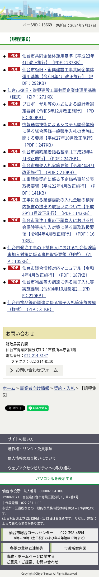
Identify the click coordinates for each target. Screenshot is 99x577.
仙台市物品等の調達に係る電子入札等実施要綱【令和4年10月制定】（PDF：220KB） (58, 288)
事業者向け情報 (34, 388)
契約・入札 (64, 388)
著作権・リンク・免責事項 (30, 448)
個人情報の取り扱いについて (32, 458)
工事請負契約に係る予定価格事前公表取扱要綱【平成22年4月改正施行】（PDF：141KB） (58, 186)
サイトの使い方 (21, 438)
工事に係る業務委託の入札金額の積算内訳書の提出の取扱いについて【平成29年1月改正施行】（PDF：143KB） (58, 206)
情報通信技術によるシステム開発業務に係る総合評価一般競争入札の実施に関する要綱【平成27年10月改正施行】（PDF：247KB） (58, 134)
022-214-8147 (36, 355)
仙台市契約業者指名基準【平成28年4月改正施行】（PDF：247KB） (57, 155)
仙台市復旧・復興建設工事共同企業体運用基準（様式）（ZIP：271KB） (51, 93)
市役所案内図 (75, 548)
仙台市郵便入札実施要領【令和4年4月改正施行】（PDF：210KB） (58, 168)
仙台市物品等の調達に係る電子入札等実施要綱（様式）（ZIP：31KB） (51, 305)
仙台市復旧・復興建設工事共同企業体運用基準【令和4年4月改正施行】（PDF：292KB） (58, 76)
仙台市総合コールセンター (31, 532)
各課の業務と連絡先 (26, 548)
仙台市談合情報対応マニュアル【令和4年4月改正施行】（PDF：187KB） (58, 271)
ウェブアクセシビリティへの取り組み (39, 467)
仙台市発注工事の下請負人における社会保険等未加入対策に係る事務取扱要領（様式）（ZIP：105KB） (51, 254)
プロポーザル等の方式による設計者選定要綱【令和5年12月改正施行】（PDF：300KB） (58, 110)
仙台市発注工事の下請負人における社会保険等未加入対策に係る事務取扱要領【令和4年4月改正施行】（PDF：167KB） (58, 230)
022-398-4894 (72, 532)
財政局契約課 (17, 343)
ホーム (9, 388)
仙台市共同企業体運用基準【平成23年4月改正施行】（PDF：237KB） (58, 59)
